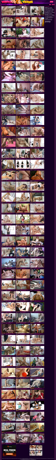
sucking (39, 60)
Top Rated (21, 4)
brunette (39, 16)
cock (10, 235)
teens (24, 49)
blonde (39, 27)
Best (9, 4)
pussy (25, 16)
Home (4, 4)
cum (38, 71)
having (37, 60)
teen (7, 38)
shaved (9, 16)
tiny (24, 224)
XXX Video (26, 4)
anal (7, 16)
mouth (23, 224)
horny (7, 235)
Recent (15, 4)
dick (36, 71)
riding (10, 16)
